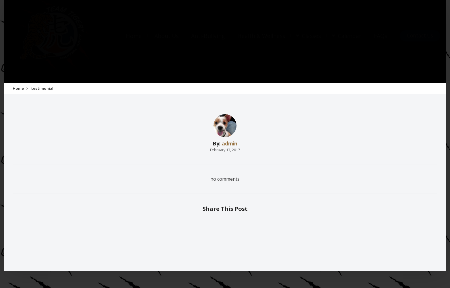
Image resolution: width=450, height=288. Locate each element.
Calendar (349, 41)
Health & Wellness (261, 41)
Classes (311, 41)
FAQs (380, 41)
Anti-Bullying (208, 41)
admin (229, 143)
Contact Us (420, 41)
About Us (166, 41)
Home (134, 41)
